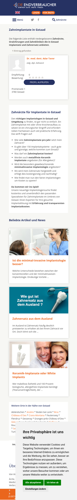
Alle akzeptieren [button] (33, 482)
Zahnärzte (61, 19)
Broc (56, 412)
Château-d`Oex (18, 415)
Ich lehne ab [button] (53, 482)
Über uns (16, 490)
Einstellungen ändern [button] (35, 489)
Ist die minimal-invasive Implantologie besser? (39, 262)
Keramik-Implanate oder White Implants (34, 375)
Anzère (30, 412)
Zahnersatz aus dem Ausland (32, 318)
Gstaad (14, 421)
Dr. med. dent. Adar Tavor (40, 58)
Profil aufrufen (39, 82)
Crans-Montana (36, 415)
